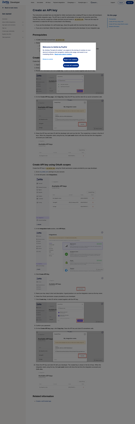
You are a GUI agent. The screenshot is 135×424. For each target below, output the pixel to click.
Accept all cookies (71, 65)
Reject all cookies (70, 59)
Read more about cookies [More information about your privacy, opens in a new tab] (63, 54)
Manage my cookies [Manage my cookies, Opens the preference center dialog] (48, 59)
